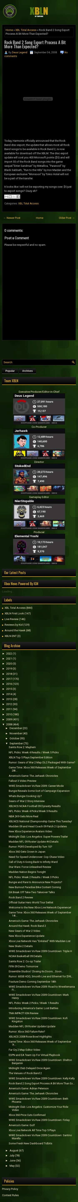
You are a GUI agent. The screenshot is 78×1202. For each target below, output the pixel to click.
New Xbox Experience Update (26, 935)
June (12, 1160)
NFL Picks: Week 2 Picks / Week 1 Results (34, 1003)
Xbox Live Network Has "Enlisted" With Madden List (40, 941)
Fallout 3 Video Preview (22, 780)
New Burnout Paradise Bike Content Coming (35, 887)
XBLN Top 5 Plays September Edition (30, 757)
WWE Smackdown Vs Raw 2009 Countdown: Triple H (40, 951)
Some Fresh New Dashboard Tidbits (30, 1143)
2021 (9, 658)
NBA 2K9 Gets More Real (23, 816)
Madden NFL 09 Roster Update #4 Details (33, 841)
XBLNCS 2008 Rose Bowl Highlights (30, 1036)
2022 (9, 653)
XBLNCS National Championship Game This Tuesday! (40, 821)
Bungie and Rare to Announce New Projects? (35, 882)
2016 (9, 683)
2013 (9, 699)
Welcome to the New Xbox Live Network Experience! (40, 907)
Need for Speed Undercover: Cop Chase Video (36, 856)
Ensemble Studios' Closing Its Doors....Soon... (36, 971)
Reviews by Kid (14, 624)
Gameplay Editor (39, 497)
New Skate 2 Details (21, 946)
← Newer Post (11, 217)
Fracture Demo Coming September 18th (32, 981)
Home (9, 30)
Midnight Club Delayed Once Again (29, 1068)
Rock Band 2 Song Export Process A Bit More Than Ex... (41, 1083)
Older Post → (67, 217)
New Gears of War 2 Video (24, 930)
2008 (9, 724)
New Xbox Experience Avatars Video (30, 831)
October (14, 738)
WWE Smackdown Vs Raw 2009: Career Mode (36, 785)
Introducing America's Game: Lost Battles (33, 1008)
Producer (39, 532)
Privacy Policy (10, 1189)
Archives (27, 370)
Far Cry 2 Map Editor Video (24, 1049)
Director (39, 461)
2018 (9, 673)
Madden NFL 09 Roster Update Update (32, 1026)
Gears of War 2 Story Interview (27, 801)
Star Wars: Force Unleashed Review (30, 866)
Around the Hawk (15, 630)
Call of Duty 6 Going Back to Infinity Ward (33, 861)
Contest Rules (10, 1195)
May (12, 1165)
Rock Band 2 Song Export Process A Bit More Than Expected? (35, 44)
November (16, 733)
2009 (9, 719)
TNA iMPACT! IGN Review (23, 1013)
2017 (9, 678)
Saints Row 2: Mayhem (22, 747)
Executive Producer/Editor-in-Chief (39, 391)
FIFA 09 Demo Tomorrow (23, 966)
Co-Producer (39, 426)
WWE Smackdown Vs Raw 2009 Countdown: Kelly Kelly (42, 1078)
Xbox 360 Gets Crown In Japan (27, 851)
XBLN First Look (14, 613)
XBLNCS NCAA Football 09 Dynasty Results (35, 806)
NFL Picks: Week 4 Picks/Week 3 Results (33, 811)
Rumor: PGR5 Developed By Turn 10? (30, 846)
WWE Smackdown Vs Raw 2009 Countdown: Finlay (39, 1120)
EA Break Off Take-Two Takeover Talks (32, 892)
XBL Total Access (25, 30)
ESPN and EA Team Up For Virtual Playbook (34, 1055)
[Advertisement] (40, 349)
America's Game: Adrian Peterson (29, 1088)
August (14, 1150)
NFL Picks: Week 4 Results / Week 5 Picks (34, 752)
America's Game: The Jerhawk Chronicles (33, 775)
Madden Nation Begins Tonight (27, 871)
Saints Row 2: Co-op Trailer (25, 961)
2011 (9, 709)
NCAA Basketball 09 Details (25, 956)
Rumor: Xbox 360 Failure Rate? (27, 1031)
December (16, 728)
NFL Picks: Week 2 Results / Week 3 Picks (34, 877)
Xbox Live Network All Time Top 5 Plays (32, 1130)
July (12, 1155)
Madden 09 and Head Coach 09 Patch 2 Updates (38, 826)
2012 (9, 704)
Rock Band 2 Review (21, 897)
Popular (10, 370)
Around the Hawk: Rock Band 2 (27, 925)
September (16, 743)
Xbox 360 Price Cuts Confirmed (27, 1115)
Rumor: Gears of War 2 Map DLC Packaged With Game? (42, 762)
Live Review (12, 619)
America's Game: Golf (22, 1125)
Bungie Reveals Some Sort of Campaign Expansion (39, 790)
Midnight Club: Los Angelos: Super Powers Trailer (38, 836)
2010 (9, 714)
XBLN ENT (11, 636)
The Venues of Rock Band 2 (25, 1073)
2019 (9, 668)
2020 (9, 663)
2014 (9, 694)
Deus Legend (19, 52)
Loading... (8, 591)
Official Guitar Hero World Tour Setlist (31, 902)
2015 (9, 688)
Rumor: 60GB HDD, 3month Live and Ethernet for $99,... (41, 976)
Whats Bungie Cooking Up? (25, 796)
